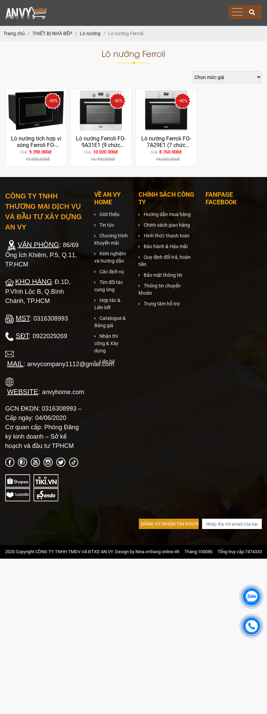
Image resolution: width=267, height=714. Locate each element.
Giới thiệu (109, 214)
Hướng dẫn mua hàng (167, 214)
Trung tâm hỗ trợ (162, 303)
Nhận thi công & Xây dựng (106, 343)
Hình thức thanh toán (167, 235)
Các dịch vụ (111, 271)
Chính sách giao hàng (167, 225)
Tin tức (106, 225)
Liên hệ (107, 361)
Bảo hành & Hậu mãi (166, 246)
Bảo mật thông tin (163, 275)
